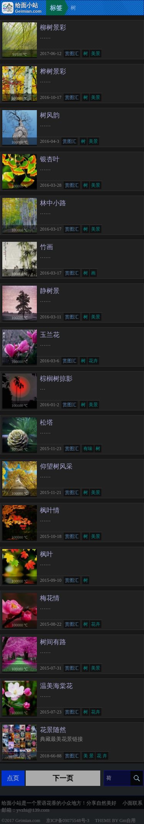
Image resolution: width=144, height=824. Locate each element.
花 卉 (102, 756)
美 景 (88, 756)
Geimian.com (27, 820)
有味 (88, 448)
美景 (95, 53)
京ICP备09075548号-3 (67, 820)
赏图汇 (72, 53)
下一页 (63, 778)
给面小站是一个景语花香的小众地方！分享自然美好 (59, 803)
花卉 (93, 360)
